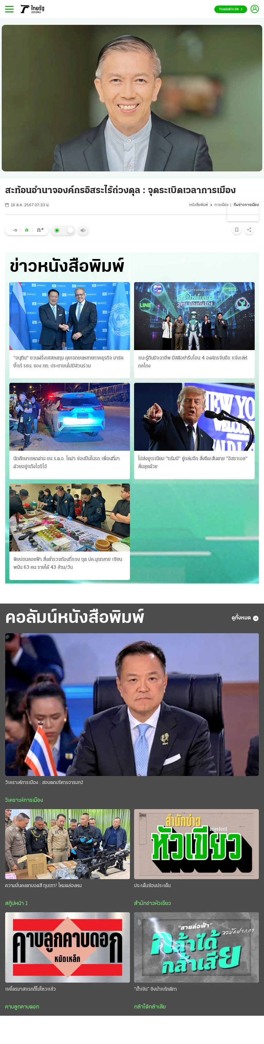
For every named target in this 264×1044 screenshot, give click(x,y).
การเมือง (221, 205)
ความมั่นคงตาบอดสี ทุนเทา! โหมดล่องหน (43, 885)
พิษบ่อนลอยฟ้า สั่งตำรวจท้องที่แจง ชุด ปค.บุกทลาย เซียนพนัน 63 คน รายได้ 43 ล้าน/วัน (67, 563)
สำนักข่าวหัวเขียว (152, 903)
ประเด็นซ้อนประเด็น (152, 885)
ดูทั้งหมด (245, 618)
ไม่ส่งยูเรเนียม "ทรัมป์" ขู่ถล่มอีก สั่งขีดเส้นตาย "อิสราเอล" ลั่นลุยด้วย (192, 462)
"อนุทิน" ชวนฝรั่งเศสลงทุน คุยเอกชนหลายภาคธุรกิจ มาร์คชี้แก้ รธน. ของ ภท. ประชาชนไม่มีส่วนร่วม (68, 362)
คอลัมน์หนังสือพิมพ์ (74, 618)
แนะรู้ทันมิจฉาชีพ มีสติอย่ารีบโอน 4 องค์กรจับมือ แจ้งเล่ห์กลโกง (192, 362)
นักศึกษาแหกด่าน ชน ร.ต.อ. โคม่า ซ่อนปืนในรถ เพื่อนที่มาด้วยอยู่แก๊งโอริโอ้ (66, 462)
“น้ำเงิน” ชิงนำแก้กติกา (155, 989)
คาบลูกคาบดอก (22, 1007)
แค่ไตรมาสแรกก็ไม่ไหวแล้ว (30, 989)
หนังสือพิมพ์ (198, 205)
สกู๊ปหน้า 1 (16, 903)
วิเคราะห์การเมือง (24, 800)
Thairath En (231, 9)
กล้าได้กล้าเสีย (150, 1007)
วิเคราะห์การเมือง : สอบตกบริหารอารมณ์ (44, 782)
